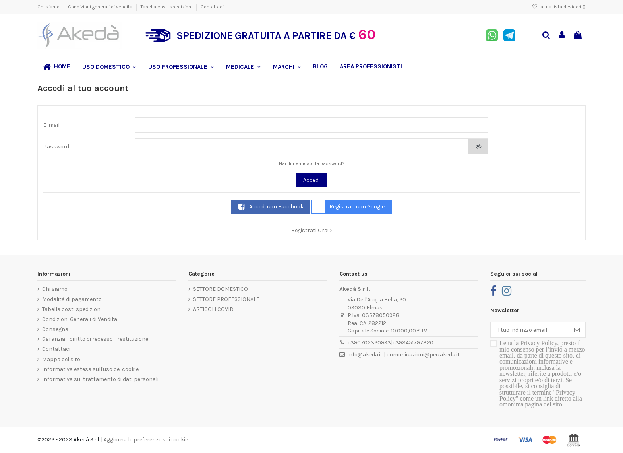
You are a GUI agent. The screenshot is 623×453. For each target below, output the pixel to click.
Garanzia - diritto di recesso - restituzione (95, 339)
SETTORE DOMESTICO (220, 289)
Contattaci (212, 7)
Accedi (311, 180)
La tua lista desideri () (559, 7)
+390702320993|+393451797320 (390, 342)
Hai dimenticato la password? (311, 163)
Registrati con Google (348, 206)
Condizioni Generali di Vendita (79, 319)
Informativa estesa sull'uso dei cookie (90, 369)
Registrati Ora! (311, 230)
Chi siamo (49, 7)
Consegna (55, 329)
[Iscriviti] (577, 329)
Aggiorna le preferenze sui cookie (146, 439)
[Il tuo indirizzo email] (530, 329)
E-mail (51, 125)
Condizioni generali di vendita (101, 7)
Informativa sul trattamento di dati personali (100, 379)
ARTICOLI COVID (213, 309)
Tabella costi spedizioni (167, 7)
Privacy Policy (538, 343)
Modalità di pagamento (72, 299)
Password (56, 146)
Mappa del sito (61, 359)
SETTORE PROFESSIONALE (226, 299)
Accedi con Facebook (271, 206)
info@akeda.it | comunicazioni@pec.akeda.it (404, 354)
